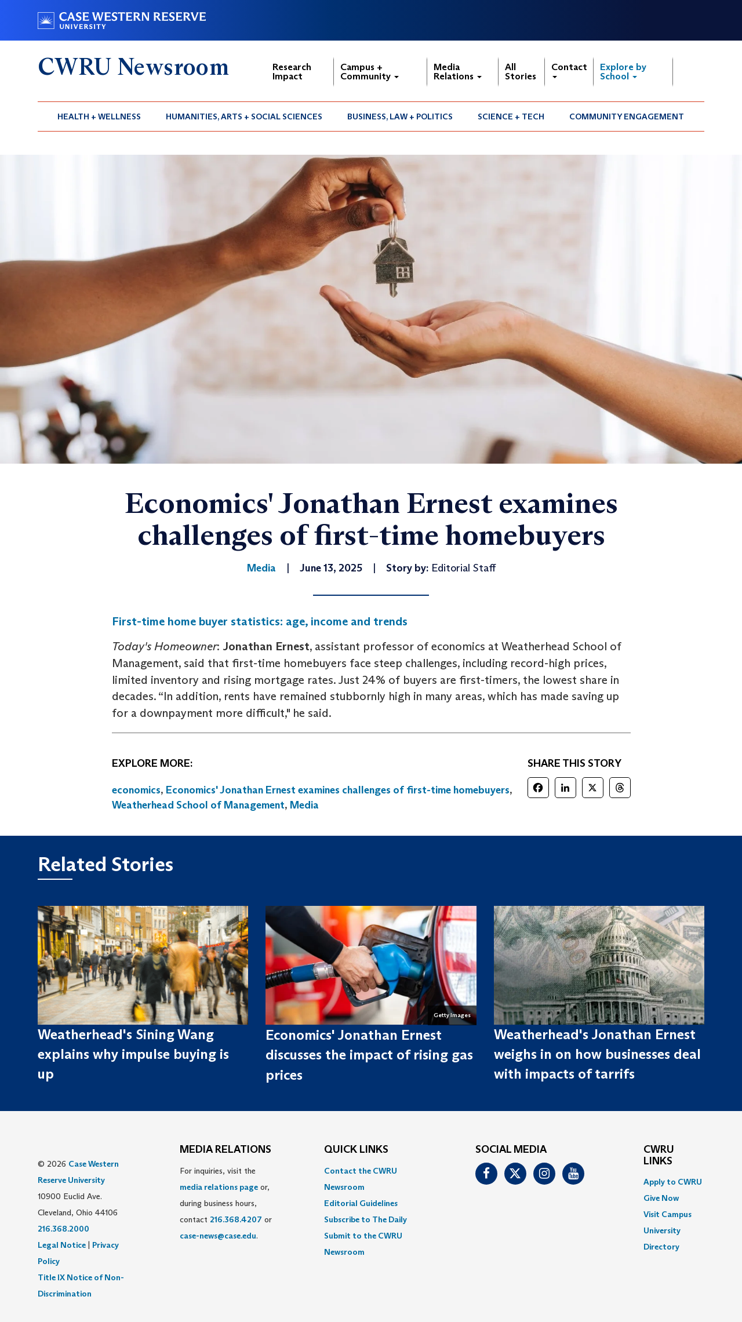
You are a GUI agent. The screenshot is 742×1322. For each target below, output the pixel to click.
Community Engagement (626, 116)
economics (136, 790)
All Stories (520, 71)
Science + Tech (511, 116)
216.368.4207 (236, 1219)
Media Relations (458, 71)
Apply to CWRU (672, 1182)
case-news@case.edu (218, 1235)
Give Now (661, 1198)
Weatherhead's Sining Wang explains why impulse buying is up (133, 1054)
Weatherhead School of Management (198, 805)
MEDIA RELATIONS (225, 1150)
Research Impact (291, 71)
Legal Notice (62, 1245)
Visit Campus (667, 1214)
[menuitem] (99, 116)
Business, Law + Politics (400, 116)
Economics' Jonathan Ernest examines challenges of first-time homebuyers (338, 790)
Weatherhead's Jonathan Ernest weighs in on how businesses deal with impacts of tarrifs (597, 1054)
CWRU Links (658, 1155)
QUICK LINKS (356, 1150)
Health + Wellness (99, 116)
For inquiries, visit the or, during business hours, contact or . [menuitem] (226, 1203)
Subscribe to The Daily (365, 1219)
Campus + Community (369, 71)
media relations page (219, 1187)
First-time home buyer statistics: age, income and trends (260, 621)
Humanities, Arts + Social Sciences (244, 116)
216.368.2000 (63, 1228)
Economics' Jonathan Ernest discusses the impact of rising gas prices (369, 1054)
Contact (569, 69)
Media (304, 805)
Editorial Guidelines (361, 1203)
